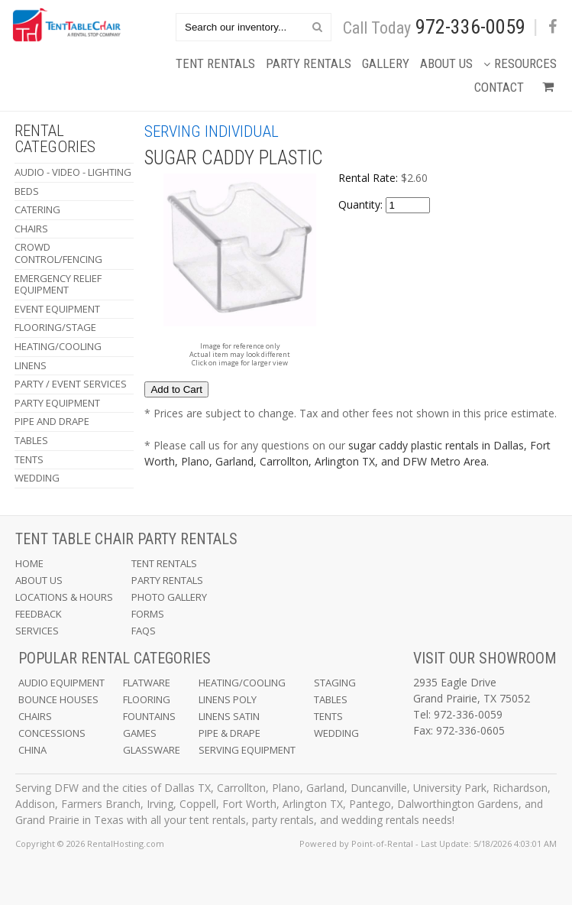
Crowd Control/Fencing (58, 253)
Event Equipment (57, 309)
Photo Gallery (169, 597)
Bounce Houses (58, 699)
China (32, 750)
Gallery (385, 63)
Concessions (52, 733)
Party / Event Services (71, 384)
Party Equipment (57, 403)
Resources (520, 63)
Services (37, 630)
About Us (446, 63)
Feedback (38, 614)
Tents (29, 459)
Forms (147, 614)
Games (140, 733)
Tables (31, 440)
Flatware (146, 682)
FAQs (143, 630)
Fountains (149, 716)
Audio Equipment (61, 682)
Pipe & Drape (229, 733)
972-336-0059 (470, 26)
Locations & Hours (64, 597)
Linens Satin (229, 716)
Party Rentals (308, 63)
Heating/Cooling (58, 346)
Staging (335, 682)
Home (29, 563)
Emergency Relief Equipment (58, 284)
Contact (499, 87)
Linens (31, 365)
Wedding (37, 478)
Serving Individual (211, 131)
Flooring (146, 699)
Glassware (151, 750)
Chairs (31, 228)
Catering (37, 209)
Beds (27, 191)
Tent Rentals (215, 63)
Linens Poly (228, 699)
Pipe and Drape (52, 421)
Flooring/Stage (55, 327)
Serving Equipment (247, 750)
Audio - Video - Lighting (73, 172)
